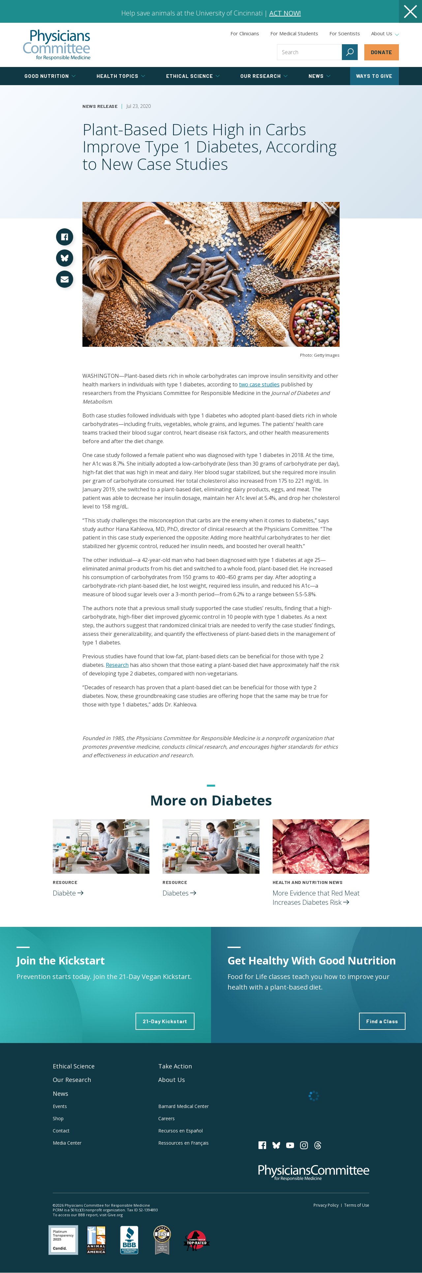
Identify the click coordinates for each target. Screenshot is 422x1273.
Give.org (115, 1214)
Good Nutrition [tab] (49, 76)
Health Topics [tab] (121, 76)
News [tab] (319, 76)
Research (117, 665)
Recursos (180, 1130)
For (294, 33)
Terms (356, 1205)
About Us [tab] (385, 34)
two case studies (259, 384)
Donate (382, 52)
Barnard (183, 1106)
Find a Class (382, 1021)
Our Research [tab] (263, 76)
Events (60, 1106)
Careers (166, 1118)
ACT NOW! (285, 13)
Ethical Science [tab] (193, 76)
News (60, 1093)
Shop (58, 1118)
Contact (61, 1130)
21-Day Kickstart (165, 1021)
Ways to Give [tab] (374, 76)
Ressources (183, 1143)
